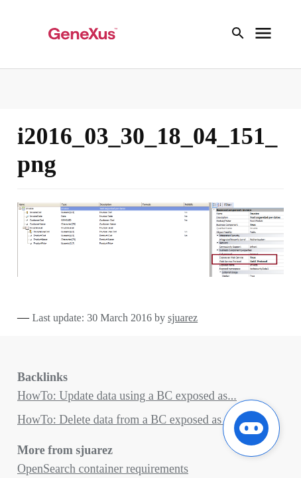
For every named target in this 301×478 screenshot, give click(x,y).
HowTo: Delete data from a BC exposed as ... (125, 419)
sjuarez (183, 317)
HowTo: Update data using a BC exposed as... (127, 395)
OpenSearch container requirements (102, 468)
